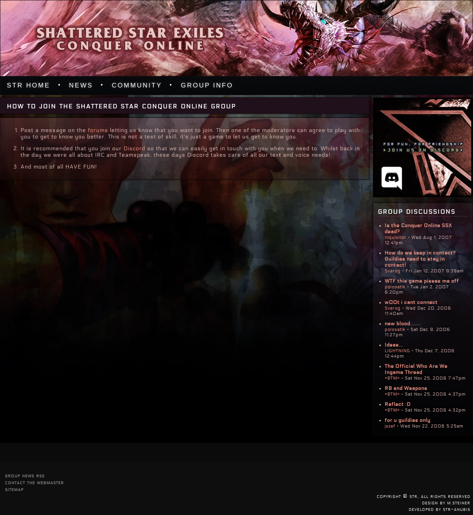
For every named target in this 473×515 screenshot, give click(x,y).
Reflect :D (398, 404)
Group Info (207, 85)
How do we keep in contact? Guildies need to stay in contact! (420, 259)
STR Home (28, 85)
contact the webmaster (34, 482)
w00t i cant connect (411, 302)
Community (137, 85)
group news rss (25, 475)
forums (98, 130)
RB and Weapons (406, 388)
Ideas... (394, 345)
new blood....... (403, 324)
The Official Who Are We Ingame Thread (416, 369)
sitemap (14, 489)
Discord (134, 148)
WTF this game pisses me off (422, 281)
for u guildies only (407, 420)
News (81, 85)
